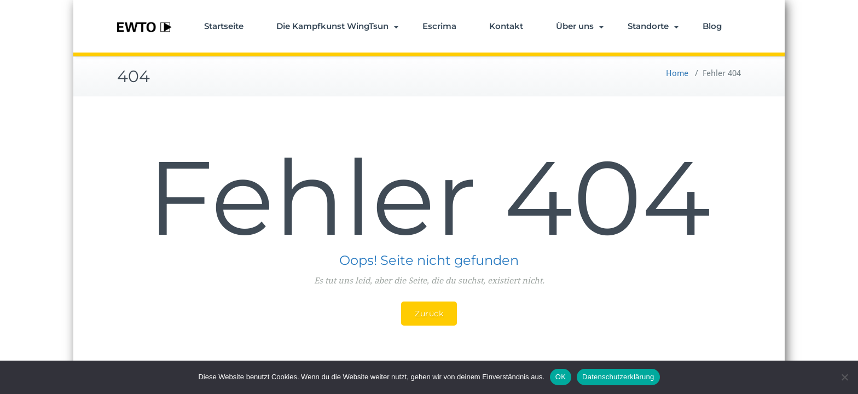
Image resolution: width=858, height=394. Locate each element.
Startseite (224, 26)
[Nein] (844, 377)
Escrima (439, 26)
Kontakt (506, 26)
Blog (712, 26)
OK (560, 377)
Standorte (653, 26)
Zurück (429, 313)
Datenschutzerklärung (618, 377)
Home (677, 73)
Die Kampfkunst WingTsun (337, 26)
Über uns (580, 26)
